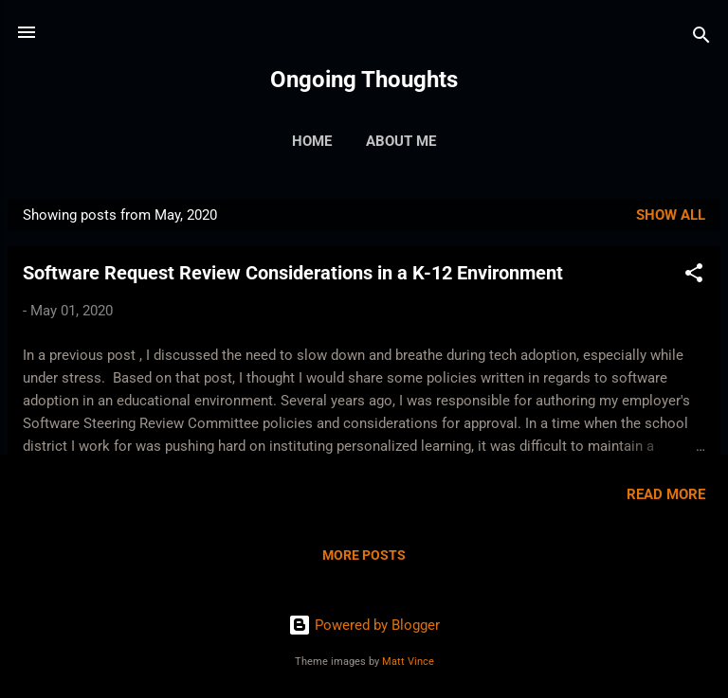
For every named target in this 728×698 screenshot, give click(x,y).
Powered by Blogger (364, 625)
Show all (670, 215)
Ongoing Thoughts (364, 79)
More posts (364, 555)
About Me (401, 141)
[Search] (701, 38)
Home (312, 141)
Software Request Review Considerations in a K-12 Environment (293, 272)
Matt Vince (408, 661)
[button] (693, 276)
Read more (666, 494)
